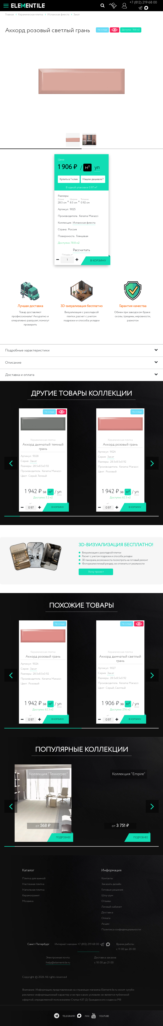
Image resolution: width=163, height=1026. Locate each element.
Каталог (28, 870)
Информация (111, 870)
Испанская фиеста (84, 223)
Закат (33, 457)
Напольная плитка (33, 890)
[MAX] (83, 1015)
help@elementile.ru (58, 963)
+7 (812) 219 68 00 (143, 2)
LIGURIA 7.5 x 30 (123, 669)
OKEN (39, 669)
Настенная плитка (33, 884)
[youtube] (100, 1015)
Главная (9, 15)
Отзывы (106, 901)
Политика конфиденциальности (121, 930)
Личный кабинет (111, 907)
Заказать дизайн (111, 884)
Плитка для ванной (33, 878)
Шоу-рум (107, 895)
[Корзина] (113, 5)
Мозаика (27, 901)
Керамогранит (31, 895)
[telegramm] (64, 1015)
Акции (105, 924)
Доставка (107, 912)
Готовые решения (112, 890)
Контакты (107, 878)
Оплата (105, 918)
